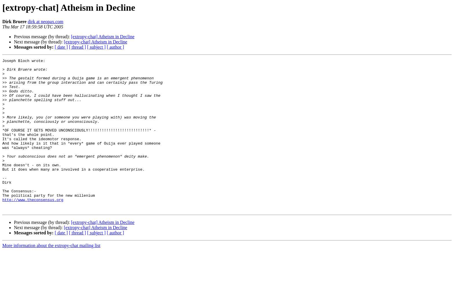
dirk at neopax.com (45, 21)
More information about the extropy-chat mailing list (51, 275)
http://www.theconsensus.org (32, 228)
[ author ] (115, 47)
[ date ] (61, 47)
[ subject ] (96, 47)
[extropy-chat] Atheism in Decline (102, 36)
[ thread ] (77, 47)
